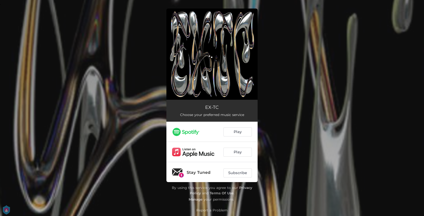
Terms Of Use (222, 193)
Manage (196, 199)
